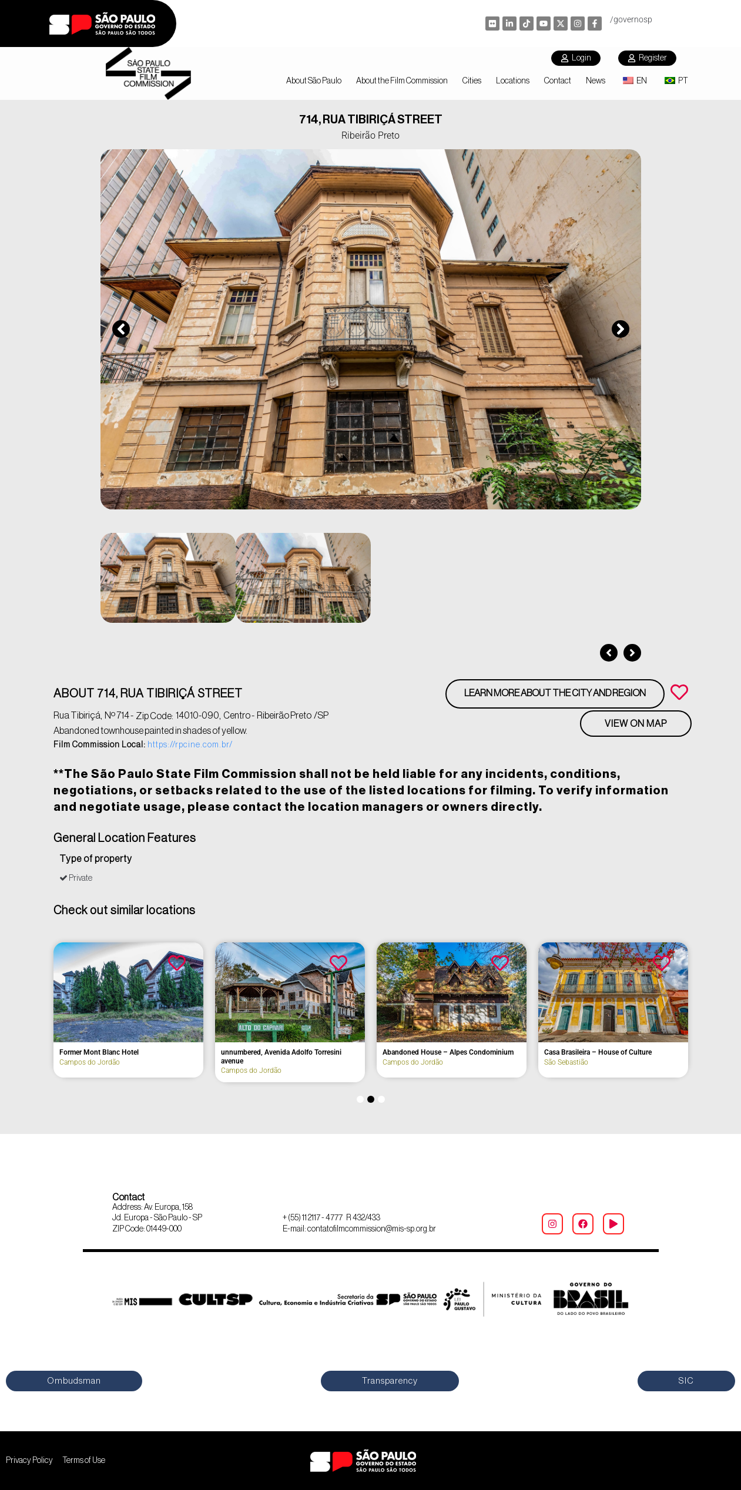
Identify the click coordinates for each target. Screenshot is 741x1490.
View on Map (636, 724)
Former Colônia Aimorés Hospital (194, 1053)
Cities (471, 81)
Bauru (151, 1062)
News (595, 81)
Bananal (316, 1062)
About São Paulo (313, 81)
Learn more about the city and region (555, 693)
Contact (557, 81)
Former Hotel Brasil (334, 1052)
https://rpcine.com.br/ (190, 745)
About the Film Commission (402, 81)
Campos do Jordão (495, 1062)
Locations (512, 81)
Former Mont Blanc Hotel (505, 1052)
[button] (121, 329)
